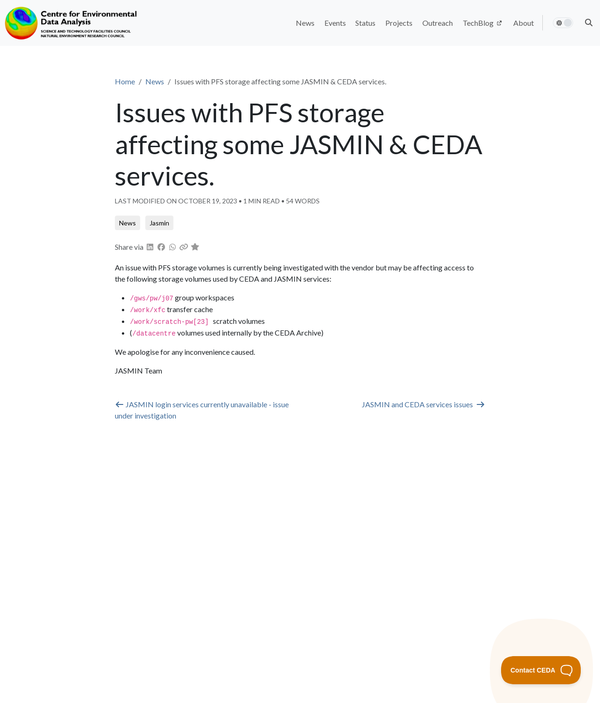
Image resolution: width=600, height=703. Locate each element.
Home (125, 81)
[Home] (72, 23)
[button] (588, 22)
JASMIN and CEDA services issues (423, 404)
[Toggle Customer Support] (541, 670)
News (154, 81)
